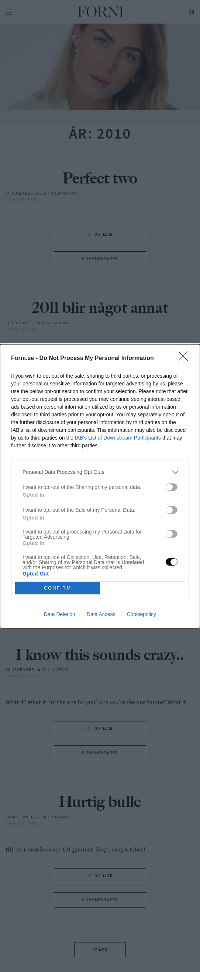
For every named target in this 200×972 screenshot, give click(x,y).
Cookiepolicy (141, 614)
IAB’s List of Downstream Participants (118, 438)
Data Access (101, 614)
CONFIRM (58, 588)
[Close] (186, 359)
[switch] (171, 487)
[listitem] (100, 472)
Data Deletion (59, 614)
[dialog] (100, 486)
